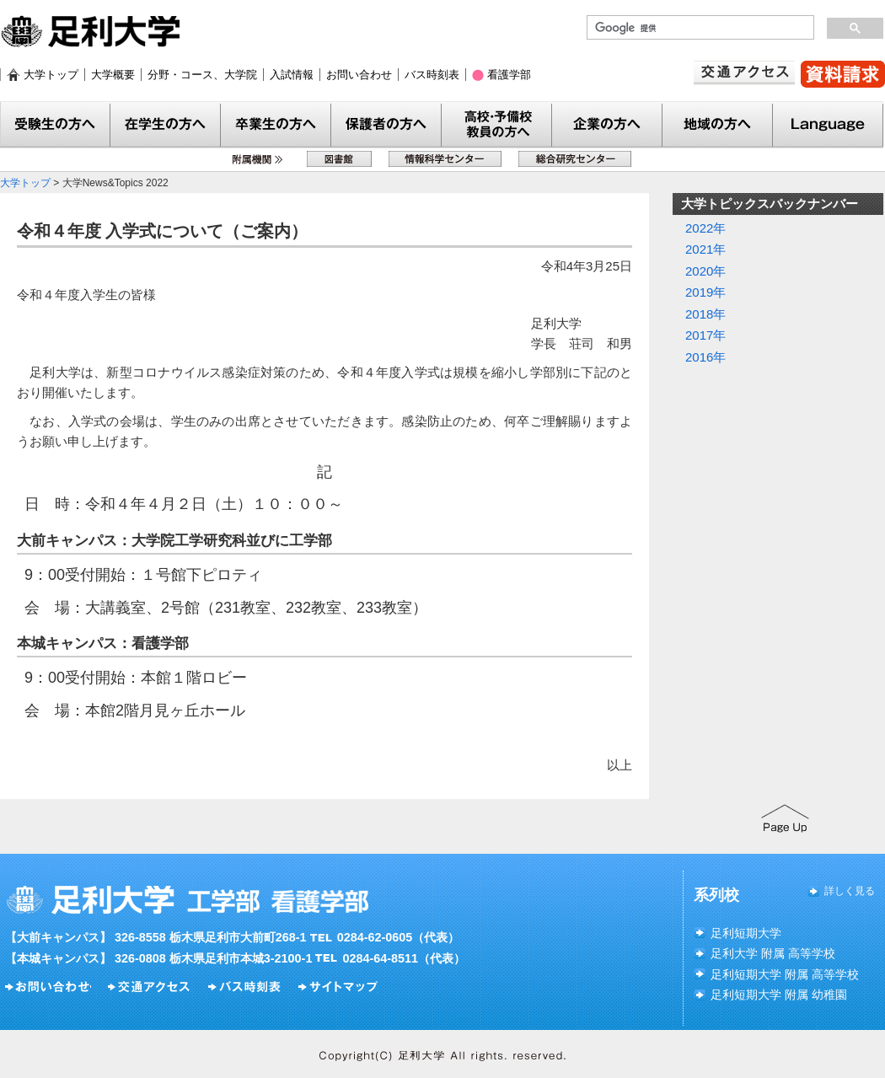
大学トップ (51, 74)
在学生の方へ (165, 125)
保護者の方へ (386, 125)
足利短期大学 (746, 933)
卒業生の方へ (276, 125)
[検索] (698, 27)
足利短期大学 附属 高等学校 (785, 974)
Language (828, 125)
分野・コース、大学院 (202, 74)
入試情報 (292, 74)
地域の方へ (717, 125)
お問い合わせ (359, 74)
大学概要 (113, 74)
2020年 (705, 271)
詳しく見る (849, 891)
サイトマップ (340, 987)
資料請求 (843, 74)
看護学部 (509, 74)
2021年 (705, 249)
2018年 (705, 314)
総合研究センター (574, 159)
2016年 (705, 357)
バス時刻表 (432, 74)
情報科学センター (445, 159)
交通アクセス (744, 73)
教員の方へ (497, 125)
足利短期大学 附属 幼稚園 (779, 994)
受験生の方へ (55, 125)
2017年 (705, 335)
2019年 (705, 292)
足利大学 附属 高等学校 (773, 953)
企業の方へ (607, 125)
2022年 (705, 228)
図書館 (339, 159)
